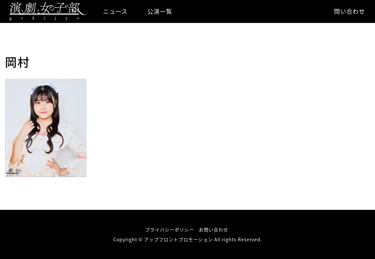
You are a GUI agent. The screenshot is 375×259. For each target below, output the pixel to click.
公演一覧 (159, 11)
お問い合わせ (213, 229)
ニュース (115, 11)
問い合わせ (349, 11)
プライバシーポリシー (169, 229)
